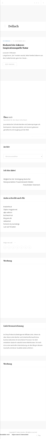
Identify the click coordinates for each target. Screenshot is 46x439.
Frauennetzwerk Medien (24, 182)
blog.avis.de (7, 218)
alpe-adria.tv (7, 212)
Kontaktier (5, 434)
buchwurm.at (8, 215)
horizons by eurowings (11, 224)
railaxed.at (7, 221)
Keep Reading (9, 64)
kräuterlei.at (7, 207)
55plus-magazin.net (10, 209)
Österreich (6, 41)
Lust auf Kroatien (9, 227)
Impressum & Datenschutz (20, 434)
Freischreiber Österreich (31, 185)
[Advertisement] (23, 291)
